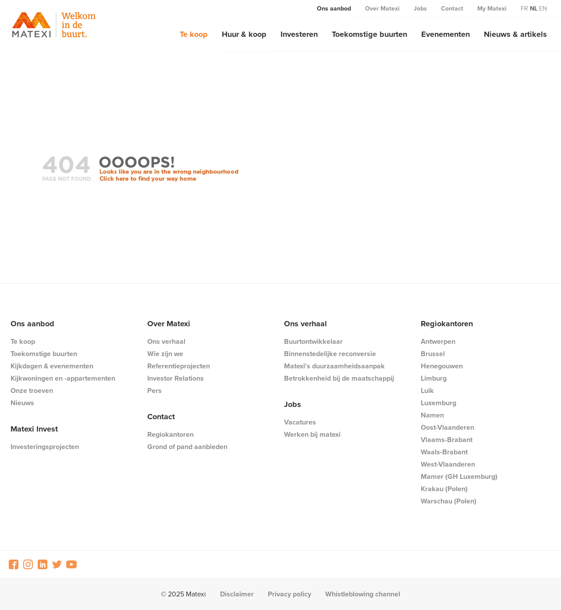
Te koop (194, 34)
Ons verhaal (166, 341)
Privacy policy (289, 594)
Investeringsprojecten (45, 447)
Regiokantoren (170, 434)
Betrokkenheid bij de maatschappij (339, 378)
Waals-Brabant (444, 452)
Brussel (433, 354)
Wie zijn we (165, 354)
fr (524, 8)
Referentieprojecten (178, 366)
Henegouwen (442, 366)
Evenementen (445, 34)
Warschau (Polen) (448, 501)
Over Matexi (382, 8)
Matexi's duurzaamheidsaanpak (334, 366)
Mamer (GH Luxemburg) (459, 476)
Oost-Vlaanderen (447, 427)
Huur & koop (244, 34)
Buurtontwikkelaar (313, 341)
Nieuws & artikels (515, 34)
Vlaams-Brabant (446, 440)
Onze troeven (32, 390)
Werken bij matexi (312, 434)
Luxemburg (438, 403)
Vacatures (300, 422)
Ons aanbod (334, 8)
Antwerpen (438, 341)
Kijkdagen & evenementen (52, 366)
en (543, 8)
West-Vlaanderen (448, 464)
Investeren (299, 34)
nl (533, 8)
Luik (427, 390)
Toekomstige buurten (369, 34)
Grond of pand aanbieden (187, 447)
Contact (452, 8)
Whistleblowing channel (362, 594)
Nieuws (22, 403)
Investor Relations (175, 378)
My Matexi (492, 8)
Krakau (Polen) (444, 489)
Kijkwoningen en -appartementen (63, 378)
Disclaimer (237, 594)
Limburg (434, 378)
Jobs (420, 8)
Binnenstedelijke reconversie (330, 354)
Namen (432, 415)
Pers (154, 390)
